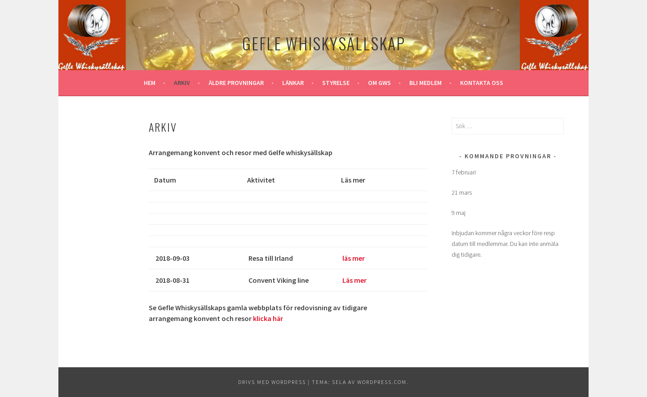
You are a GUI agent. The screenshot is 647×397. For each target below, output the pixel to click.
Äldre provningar (236, 83)
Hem (149, 83)
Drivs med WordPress (272, 382)
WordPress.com (382, 382)
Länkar (293, 83)
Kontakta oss (481, 83)
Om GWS (379, 83)
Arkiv (182, 83)
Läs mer (354, 280)
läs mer (353, 258)
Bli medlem (425, 83)
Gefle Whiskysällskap (323, 43)
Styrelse (336, 83)
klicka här (268, 318)
